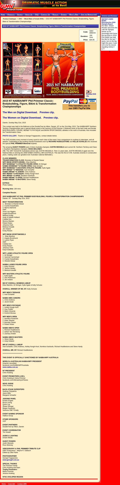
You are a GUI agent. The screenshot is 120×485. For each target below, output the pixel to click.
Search (20, 14)
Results (55, 14)
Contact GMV (22, 484)
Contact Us (45, 14)
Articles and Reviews (109, 16)
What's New (73, 14)
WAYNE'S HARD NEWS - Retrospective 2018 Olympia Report (108, 21)
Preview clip (47, 112)
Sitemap (64, 14)
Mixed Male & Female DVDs (34, 19)
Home (3, 14)
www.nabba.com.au (10, 367)
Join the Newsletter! (89, 14)
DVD (20, 19)
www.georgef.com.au (11, 460)
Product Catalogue (9, 19)
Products (11, 14)
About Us (29, 14)
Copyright (11, 484)
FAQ (37, 14)
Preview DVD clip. (91, 94)
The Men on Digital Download (20, 112)
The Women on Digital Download (22, 117)
